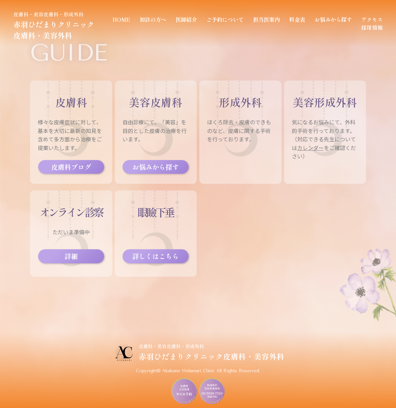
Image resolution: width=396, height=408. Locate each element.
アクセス (372, 19)
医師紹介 (186, 19)
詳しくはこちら (155, 256)
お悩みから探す (333, 19)
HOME (121, 19)
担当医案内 (266, 19)
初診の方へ (153, 19)
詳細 (71, 256)
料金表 (297, 19)
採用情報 (372, 27)
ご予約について (225, 19)
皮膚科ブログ (71, 167)
